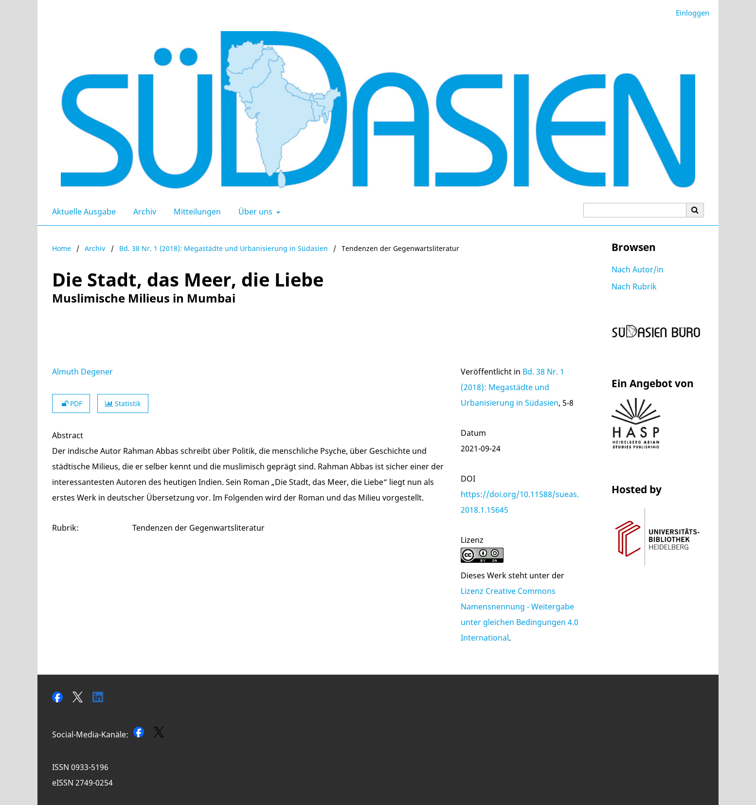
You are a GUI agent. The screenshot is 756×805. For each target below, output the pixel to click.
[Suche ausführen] (695, 210)
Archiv (142, 211)
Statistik (123, 403)
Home (61, 248)
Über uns (254, 211)
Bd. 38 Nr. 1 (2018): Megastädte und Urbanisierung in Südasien (223, 248)
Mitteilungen (195, 211)
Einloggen (688, 12)
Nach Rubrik (634, 286)
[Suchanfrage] (634, 210)
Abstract (67, 435)
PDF (71, 403)
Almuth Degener (82, 371)
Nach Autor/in (638, 269)
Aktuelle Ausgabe (82, 211)
